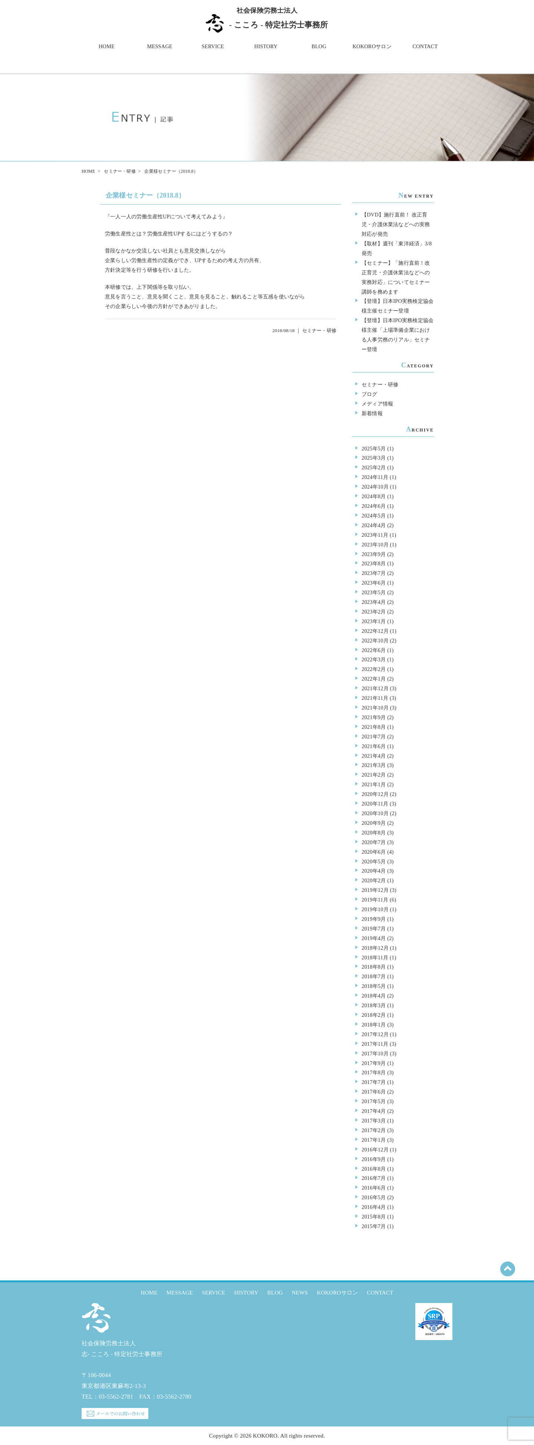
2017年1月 (374, 1140)
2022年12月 (375, 631)
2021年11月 (375, 698)
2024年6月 (374, 506)
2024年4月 (374, 525)
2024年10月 (375, 487)
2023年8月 (374, 563)
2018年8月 (374, 967)
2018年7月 (374, 976)
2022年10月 (375, 641)
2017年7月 (374, 1082)
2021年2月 (374, 775)
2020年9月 (374, 823)
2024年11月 (375, 477)
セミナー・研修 (119, 171)
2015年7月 (374, 1226)
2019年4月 (374, 938)
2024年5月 (374, 516)
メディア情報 (377, 404)
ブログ (370, 394)
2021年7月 (374, 737)
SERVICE (213, 46)
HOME (107, 46)
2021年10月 (375, 708)
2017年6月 (374, 1092)
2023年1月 (374, 621)
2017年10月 (375, 1054)
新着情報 (372, 413)
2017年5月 (374, 1101)
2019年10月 (375, 909)
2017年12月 (375, 1034)
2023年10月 (375, 545)
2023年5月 (374, 592)
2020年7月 (374, 842)
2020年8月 (374, 833)
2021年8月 (374, 727)
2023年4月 (374, 602)
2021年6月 (374, 746)
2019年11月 (375, 900)
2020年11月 (375, 804)
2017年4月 (374, 1111)
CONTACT (425, 46)
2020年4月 (374, 871)
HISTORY (266, 46)
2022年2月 (374, 669)
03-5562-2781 (116, 1396)
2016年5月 (374, 1197)
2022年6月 (374, 650)
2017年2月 (374, 1130)
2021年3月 (374, 765)
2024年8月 (374, 496)
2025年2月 (374, 467)
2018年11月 (375, 957)
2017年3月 (374, 1121)
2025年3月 (374, 458)
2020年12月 (375, 794)
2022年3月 (374, 659)
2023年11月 (375, 535)
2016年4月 (374, 1207)
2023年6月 (374, 583)
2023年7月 (374, 573)
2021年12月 (375, 688)
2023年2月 (374, 612)
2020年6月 (374, 852)
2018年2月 (374, 1015)
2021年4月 (374, 756)
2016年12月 (375, 1150)
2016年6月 (374, 1188)
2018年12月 (375, 948)
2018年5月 (374, 986)
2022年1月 (374, 679)
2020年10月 (375, 813)
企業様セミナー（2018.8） (145, 195)
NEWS (300, 1293)
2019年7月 (374, 929)
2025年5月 (374, 449)
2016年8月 (374, 1169)
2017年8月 (374, 1072)
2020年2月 (374, 880)
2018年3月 (374, 1005)
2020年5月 (374, 861)
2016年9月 (374, 1159)
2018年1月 (374, 1025)
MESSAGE (159, 46)
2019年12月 (375, 890)
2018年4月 (374, 996)
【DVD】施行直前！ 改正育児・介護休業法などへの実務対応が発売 (396, 224)
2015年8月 (374, 1217)
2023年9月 (374, 554)
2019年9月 (374, 919)
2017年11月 (375, 1044)
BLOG (319, 46)
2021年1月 (374, 784)
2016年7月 (374, 1178)
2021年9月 (374, 717)
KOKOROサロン (372, 46)
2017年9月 (374, 1063)
